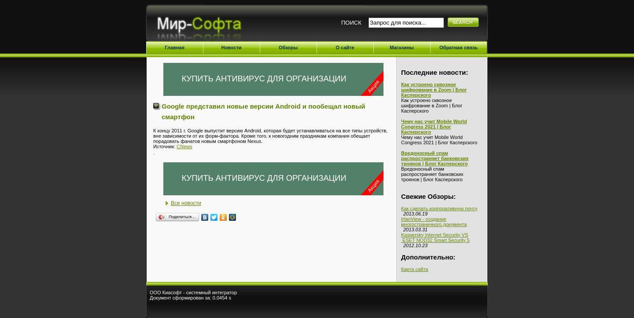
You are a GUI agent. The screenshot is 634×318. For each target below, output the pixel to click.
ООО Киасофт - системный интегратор (193, 292)
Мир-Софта (203, 25)
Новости (231, 47)
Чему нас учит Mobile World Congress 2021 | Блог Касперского (434, 127)
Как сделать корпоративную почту (439, 208)
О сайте (344, 47)
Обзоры (288, 47)
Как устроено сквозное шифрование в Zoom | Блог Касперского (434, 90)
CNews (184, 146)
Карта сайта (414, 269)
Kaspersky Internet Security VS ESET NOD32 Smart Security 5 (435, 237)
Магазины (402, 47)
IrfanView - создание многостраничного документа (434, 221)
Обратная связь (458, 47)
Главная (174, 47)
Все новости (186, 203)
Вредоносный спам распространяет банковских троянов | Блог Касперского (434, 158)
